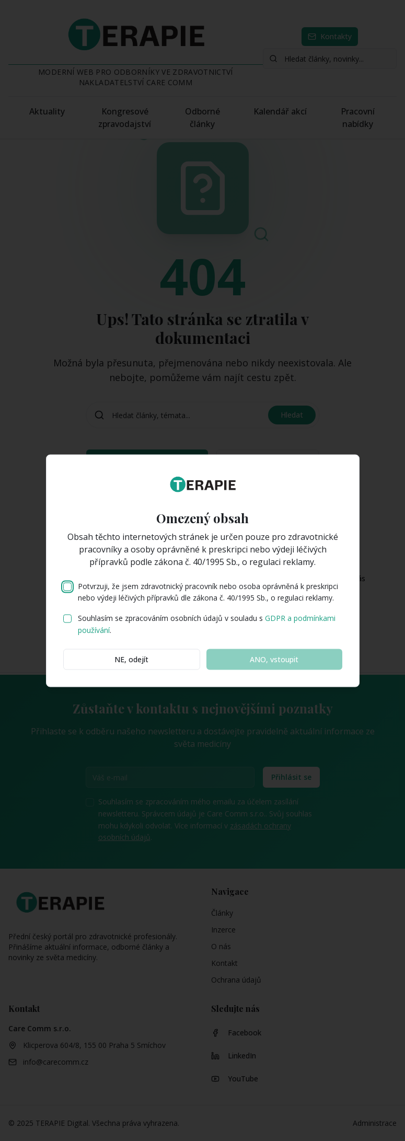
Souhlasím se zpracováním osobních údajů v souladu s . (206, 624)
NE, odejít (131, 659)
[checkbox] (67, 586)
